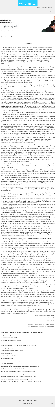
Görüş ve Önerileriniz (47, 7)
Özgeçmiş (10, 30)
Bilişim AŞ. (39, 7)
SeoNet (52, 403)
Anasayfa (3, 30)
